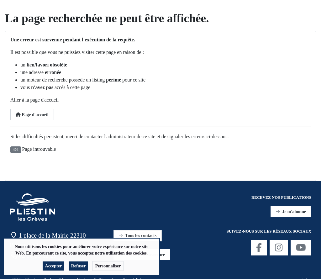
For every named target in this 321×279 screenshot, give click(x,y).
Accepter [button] (53, 267)
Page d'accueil (32, 114)
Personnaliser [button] (108, 267)
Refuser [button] (78, 267)
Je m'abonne (291, 211)
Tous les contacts (137, 235)
